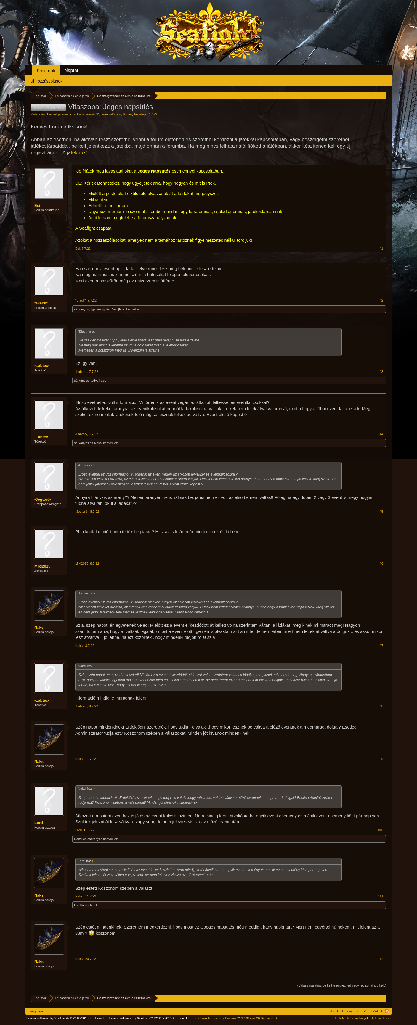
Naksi (98, 443)
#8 (381, 706)
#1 (381, 248)
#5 (381, 511)
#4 (381, 434)
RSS (387, 1011)
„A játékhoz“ (74, 152)
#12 (380, 958)
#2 (381, 300)
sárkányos (81, 309)
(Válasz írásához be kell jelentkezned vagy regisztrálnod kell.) (341, 985)
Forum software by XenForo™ (150, 1018)
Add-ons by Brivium (236, 1018)
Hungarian (35, 1011)
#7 (381, 645)
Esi (118, 114)
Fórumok (46, 70)
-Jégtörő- (42, 499)
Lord (38, 823)
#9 (381, 758)
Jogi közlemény (341, 1011)
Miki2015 (42, 566)
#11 (380, 896)
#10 (380, 830)
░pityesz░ (98, 309)
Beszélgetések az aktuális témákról (72, 114)
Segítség (362, 1011)
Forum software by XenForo (67, 1018)
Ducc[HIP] (118, 309)
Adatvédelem (381, 1018)
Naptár (71, 70)
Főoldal (376, 1011)
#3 (381, 371)
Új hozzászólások (46, 81)
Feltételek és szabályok (351, 1018)
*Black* (41, 303)
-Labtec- (41, 365)
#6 (381, 563)
